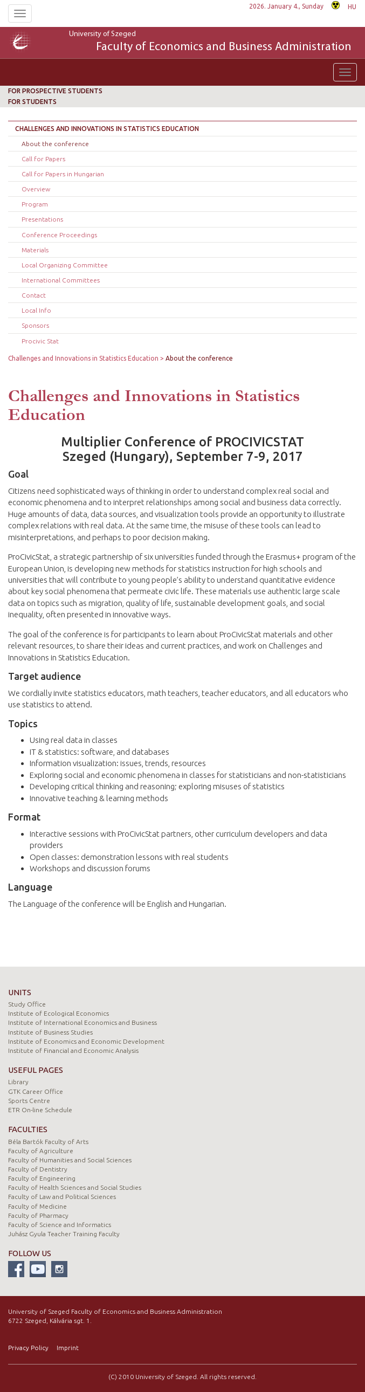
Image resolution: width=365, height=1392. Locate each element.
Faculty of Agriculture (40, 1150)
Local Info (36, 310)
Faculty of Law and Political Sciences (62, 1196)
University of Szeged (210, 42)
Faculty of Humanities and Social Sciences (70, 1159)
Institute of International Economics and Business (82, 1022)
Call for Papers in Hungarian (63, 173)
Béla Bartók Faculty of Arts (48, 1141)
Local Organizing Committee (65, 264)
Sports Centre (29, 1100)
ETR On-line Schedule (40, 1109)
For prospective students (55, 90)
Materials (35, 249)
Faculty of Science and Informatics (59, 1224)
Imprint (68, 1347)
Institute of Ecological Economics (58, 1013)
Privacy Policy (28, 1347)
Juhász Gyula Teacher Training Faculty (64, 1233)
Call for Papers (43, 158)
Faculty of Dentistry (37, 1169)
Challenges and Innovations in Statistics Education (107, 128)
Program (35, 204)
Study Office (27, 1004)
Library (18, 1081)
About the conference (55, 143)
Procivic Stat (40, 340)
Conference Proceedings (59, 234)
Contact (34, 295)
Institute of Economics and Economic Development (86, 1041)
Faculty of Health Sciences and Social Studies (74, 1187)
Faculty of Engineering (41, 1178)
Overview (36, 188)
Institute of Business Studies (50, 1032)
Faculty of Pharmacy (38, 1215)
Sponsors (35, 325)
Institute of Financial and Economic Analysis (73, 1050)
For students (32, 101)
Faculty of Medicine (37, 1206)
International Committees (61, 280)
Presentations (42, 219)
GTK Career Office (35, 1091)
